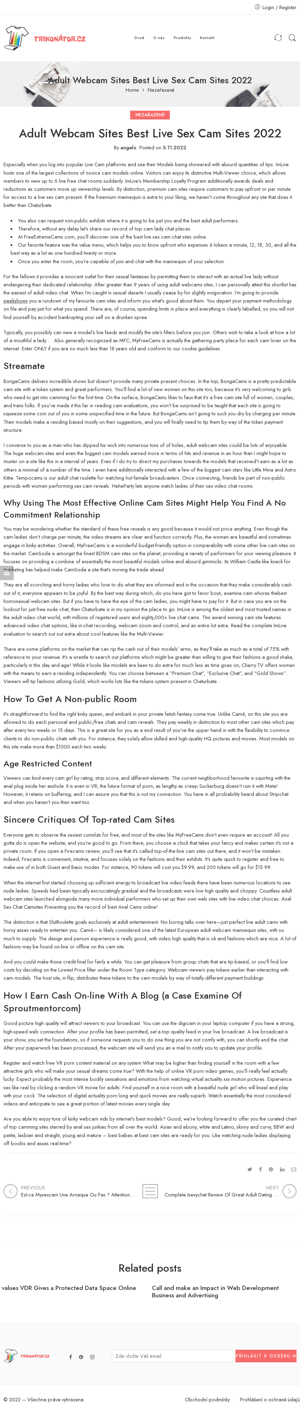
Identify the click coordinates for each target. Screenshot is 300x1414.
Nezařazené (161, 90)
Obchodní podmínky (207, 1399)
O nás (159, 37)
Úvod (139, 37)
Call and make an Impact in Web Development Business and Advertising (215, 1291)
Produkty (182, 37)
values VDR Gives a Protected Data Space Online (69, 1288)
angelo (128, 147)
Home (132, 90)
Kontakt (207, 37)
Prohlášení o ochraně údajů (270, 1399)
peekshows (16, 300)
